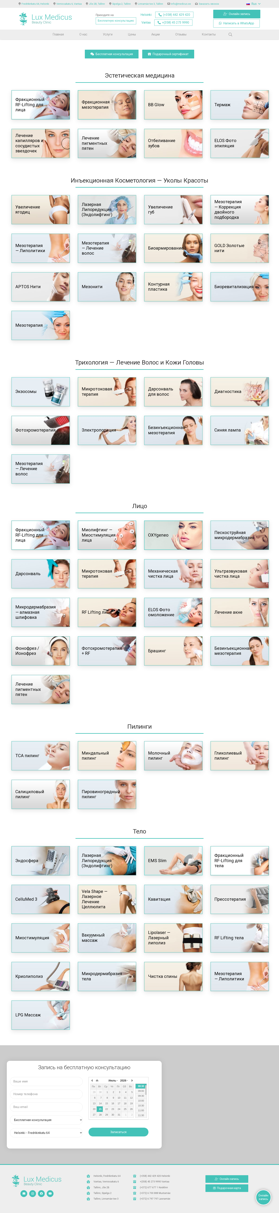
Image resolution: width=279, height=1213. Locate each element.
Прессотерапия (230, 899)
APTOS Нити (28, 286)
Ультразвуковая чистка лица (230, 574)
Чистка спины (162, 976)
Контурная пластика (159, 287)
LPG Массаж (28, 1015)
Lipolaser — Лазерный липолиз (159, 937)
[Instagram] (32, 1193)
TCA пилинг (27, 755)
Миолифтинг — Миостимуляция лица (97, 535)
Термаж (222, 104)
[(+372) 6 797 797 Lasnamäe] (136, 1198)
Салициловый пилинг (29, 794)
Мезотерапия (29, 325)
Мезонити (92, 286)
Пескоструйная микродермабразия (230, 535)
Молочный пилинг (159, 756)
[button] (253, 4)
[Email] (23, 1193)
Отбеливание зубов (161, 143)
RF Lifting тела (229, 937)
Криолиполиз (29, 976)
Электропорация (97, 430)
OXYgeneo (158, 535)
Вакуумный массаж (93, 938)
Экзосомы (26, 391)
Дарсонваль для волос (160, 391)
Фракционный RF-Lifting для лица (30, 104)
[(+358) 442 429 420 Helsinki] (136, 1176)
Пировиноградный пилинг (97, 794)
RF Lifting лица (97, 612)
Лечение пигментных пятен (94, 143)
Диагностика (227, 391)
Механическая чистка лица (163, 574)
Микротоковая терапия (97, 391)
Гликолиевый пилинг (228, 756)
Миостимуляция (30, 937)
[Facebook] (41, 1193)
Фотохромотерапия (30, 430)
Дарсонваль (27, 573)
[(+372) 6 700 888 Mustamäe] (136, 1193)
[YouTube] (50, 1193)
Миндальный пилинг (95, 756)
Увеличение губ (160, 210)
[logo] (45, 19)
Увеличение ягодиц (27, 210)
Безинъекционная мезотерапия (163, 430)
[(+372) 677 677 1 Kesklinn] (136, 1187)
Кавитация (159, 899)
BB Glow (156, 104)
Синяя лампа (227, 430)
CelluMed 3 (26, 899)
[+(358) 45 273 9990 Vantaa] (136, 1181)
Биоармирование (163, 248)
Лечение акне (228, 612)
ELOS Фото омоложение (161, 612)
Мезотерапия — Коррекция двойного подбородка (228, 209)
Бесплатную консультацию (116, 20)
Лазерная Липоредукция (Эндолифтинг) (97, 209)
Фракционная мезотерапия (96, 104)
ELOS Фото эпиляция (225, 143)
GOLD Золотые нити (229, 248)
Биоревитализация (230, 286)
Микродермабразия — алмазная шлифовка (30, 612)
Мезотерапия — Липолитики (30, 248)
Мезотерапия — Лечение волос (95, 248)
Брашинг (157, 650)
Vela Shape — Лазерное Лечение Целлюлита (94, 899)
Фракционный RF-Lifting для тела (229, 860)
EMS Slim (157, 860)
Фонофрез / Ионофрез (27, 651)
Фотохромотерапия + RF (97, 651)
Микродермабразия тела (97, 976)
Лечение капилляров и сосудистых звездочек (29, 143)
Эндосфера (26, 860)
